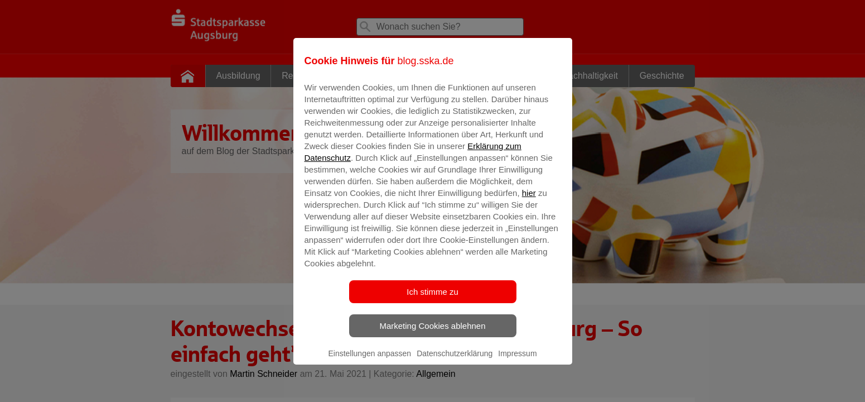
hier (529, 200)
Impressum (517, 361)
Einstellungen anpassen (369, 361)
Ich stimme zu (432, 299)
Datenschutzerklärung (454, 361)
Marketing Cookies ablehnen (432, 333)
